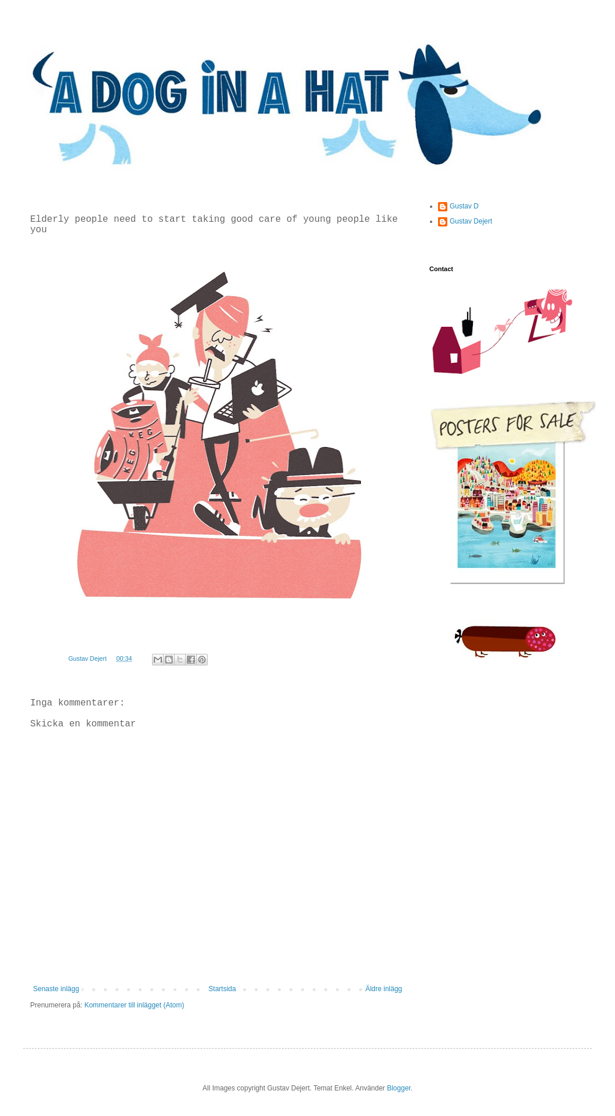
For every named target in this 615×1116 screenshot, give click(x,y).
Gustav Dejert (471, 221)
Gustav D (464, 206)
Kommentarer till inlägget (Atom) (134, 1005)
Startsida (222, 989)
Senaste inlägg (56, 989)
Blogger (399, 1088)
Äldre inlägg (384, 989)
